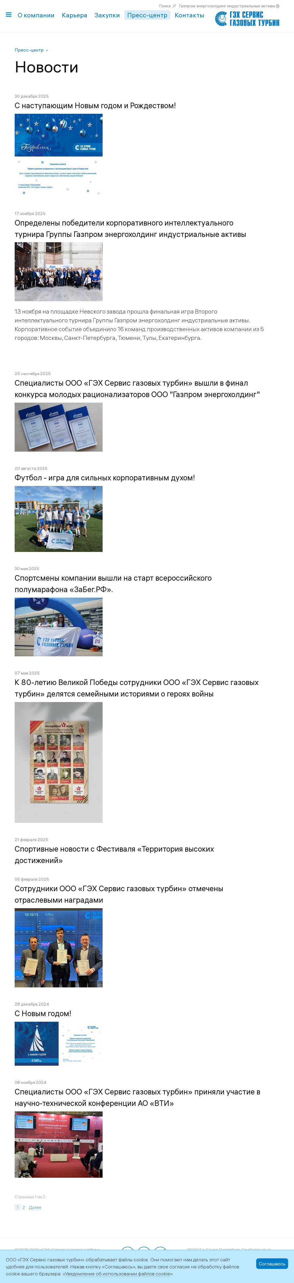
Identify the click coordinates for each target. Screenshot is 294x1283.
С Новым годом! (43, 1013)
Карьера (74, 15)
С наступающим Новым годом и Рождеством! (95, 105)
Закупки (107, 15)
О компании (36, 15)
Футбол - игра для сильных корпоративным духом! (105, 477)
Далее (35, 1207)
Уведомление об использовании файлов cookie (117, 1274)
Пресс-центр (147, 15)
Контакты (189, 15)
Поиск (165, 6)
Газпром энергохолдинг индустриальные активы (227, 6)
